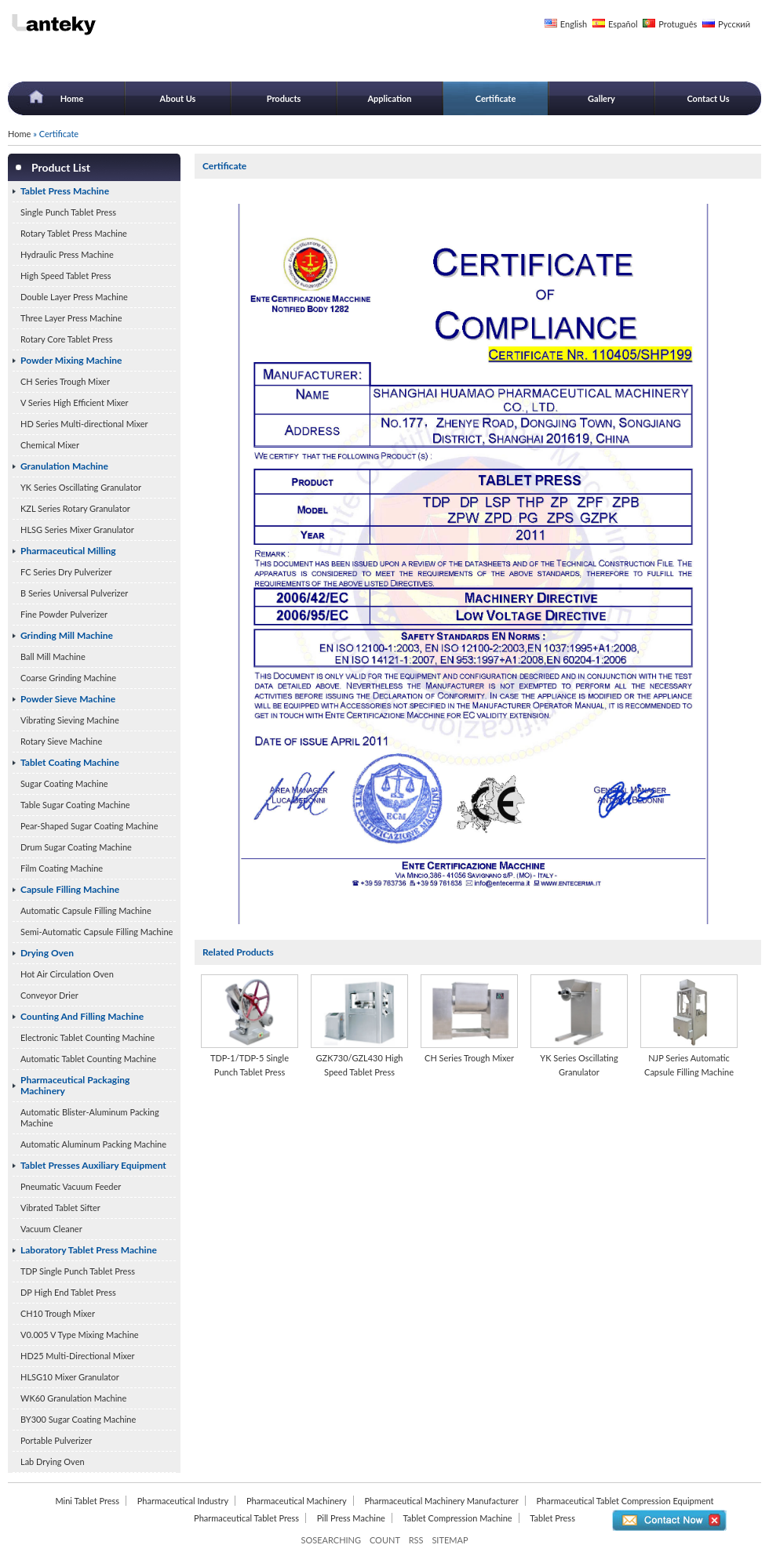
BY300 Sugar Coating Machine (78, 1419)
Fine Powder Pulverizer (64, 614)
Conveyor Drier (49, 995)
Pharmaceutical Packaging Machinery (74, 1085)
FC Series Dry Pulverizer (66, 572)
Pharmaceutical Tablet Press (246, 1518)
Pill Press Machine (351, 1518)
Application (389, 98)
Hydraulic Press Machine (67, 254)
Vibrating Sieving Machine (69, 720)
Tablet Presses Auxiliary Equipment (93, 1165)
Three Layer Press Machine (71, 318)
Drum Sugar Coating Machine (76, 847)
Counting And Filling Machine (82, 1016)
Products (284, 98)
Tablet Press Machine (64, 191)
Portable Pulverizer (56, 1440)
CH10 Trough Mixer (57, 1313)
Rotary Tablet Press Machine (73, 233)
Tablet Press (552, 1518)
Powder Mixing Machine (71, 360)
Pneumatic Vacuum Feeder (70, 1186)
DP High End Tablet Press (68, 1292)
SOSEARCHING (331, 1540)
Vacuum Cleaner (51, 1229)
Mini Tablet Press (87, 1501)
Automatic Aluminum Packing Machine (93, 1144)
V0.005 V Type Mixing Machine (79, 1334)
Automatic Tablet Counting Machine (88, 1058)
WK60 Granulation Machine (73, 1398)
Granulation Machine (64, 466)
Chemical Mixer (49, 445)
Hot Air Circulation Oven (67, 974)
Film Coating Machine (61, 868)
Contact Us (708, 98)
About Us (178, 98)
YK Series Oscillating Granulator (80, 487)
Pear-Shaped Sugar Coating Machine (89, 826)
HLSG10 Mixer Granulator (69, 1377)
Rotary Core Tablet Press (66, 339)
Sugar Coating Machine (64, 783)
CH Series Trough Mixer (65, 381)
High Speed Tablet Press (65, 275)
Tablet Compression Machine (457, 1518)
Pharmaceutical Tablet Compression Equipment (624, 1501)
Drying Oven (47, 953)
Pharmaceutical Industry (183, 1501)
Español (623, 24)
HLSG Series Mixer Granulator (77, 529)
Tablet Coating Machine (69, 762)
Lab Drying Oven (52, 1461)
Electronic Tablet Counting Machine (87, 1037)
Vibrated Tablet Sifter (60, 1207)
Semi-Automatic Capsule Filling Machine (96, 932)
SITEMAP (450, 1540)
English (573, 24)
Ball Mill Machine (53, 656)
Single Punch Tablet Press (68, 212)
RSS (416, 1540)
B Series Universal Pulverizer (74, 593)
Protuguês (677, 24)
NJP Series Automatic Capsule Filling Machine (689, 1065)
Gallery (601, 98)
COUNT (385, 1540)
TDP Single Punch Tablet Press (77, 1271)
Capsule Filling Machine (69, 889)
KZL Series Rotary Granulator (75, 508)
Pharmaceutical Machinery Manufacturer (441, 1501)
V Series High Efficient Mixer (74, 402)
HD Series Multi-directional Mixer (84, 424)
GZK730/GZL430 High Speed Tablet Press (359, 1065)
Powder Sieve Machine (67, 699)
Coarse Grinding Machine (68, 678)
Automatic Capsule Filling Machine (85, 910)
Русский (734, 24)
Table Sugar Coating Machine (75, 805)
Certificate (496, 98)
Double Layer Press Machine (74, 297)
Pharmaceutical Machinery (296, 1501)
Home (72, 98)
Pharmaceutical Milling (68, 551)
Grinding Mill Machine (66, 635)
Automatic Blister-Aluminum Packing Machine (89, 1117)
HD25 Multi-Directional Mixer (77, 1356)
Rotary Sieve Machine (61, 741)
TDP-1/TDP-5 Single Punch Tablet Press (249, 1065)
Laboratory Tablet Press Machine (88, 1250)
